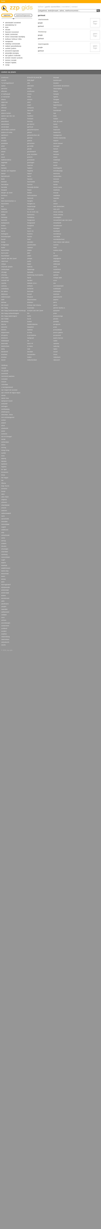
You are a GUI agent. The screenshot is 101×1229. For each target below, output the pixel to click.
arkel (3, 146)
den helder (5, 319)
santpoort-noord (6, 401)
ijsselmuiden (31, 245)
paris (55, 302)
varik (3, 516)
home (3, 1)
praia (55, 327)
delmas (3, 302)
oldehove (56, 261)
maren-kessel (58, 143)
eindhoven (4, 77)
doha (3, 349)
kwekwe (30, 330)
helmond (30, 198)
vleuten (3, 546)
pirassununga (58, 316)
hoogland (30, 225)
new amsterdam (58, 206)
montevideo (57, 176)
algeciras (4, 102)
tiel (2, 480)
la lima (29, 332)
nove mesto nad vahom (61, 242)
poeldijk (56, 321)
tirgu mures (5, 486)
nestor (55, 203)
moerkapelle (57, 168)
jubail (29, 256)
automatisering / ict (10, 25)
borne (3, 231)
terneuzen (4, 472)
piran (55, 313)
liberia (55, 91)
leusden (56, 83)
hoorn (29, 228)
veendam (4, 521)
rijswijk (3, 368)
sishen (3, 420)
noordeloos (57, 234)
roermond (4, 373)
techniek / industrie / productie (14, 58)
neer (54, 201)
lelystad (56, 77)
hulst (29, 239)
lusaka (55, 127)
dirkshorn (4, 338)
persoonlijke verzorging (12, 53)
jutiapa (29, 258)
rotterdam (4, 384)
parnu (55, 305)
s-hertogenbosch (7, 387)
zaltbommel (5, 612)
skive (3, 425)
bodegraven (5, 223)
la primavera (31, 335)
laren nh (30, 343)
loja (54, 113)
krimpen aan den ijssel (35, 310)
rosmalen (4, 379)
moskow (56, 181)
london (55, 118)
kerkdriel (30, 288)
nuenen (55, 245)
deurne (3, 324)
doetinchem (5, 346)
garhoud (30, 127)
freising (30, 121)
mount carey (57, 187)
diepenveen (5, 332)
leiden (29, 357)
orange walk (57, 277)
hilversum (30, 209)
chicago (4, 272)
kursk (29, 319)
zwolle (3, 645)
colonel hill (5, 280)
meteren (56, 154)
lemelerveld (57, 80)
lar (28, 340)
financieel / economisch (12, 32)
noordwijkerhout (59, 239)
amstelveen (5, 124)
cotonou (4, 286)
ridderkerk (56, 357)
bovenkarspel (6, 236)
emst (29, 102)
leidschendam (32, 360)
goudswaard (31, 151)
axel (2, 154)
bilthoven (4, 212)
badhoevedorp (6, 160)
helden (29, 192)
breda (3, 242)
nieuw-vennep (58, 214)
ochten (55, 256)
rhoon (55, 354)
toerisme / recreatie (10, 60)
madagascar (57, 135)
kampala (30, 272)
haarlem (30, 165)
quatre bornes (58, 338)
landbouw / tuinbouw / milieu (13, 39)
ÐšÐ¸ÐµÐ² (30, 80)
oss (54, 283)
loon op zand (57, 121)
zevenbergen (5, 623)
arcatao (4, 140)
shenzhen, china (7, 414)
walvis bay (5, 571)
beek (3, 179)
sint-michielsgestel (7, 417)
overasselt (57, 291)
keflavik (30, 286)
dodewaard (5, 340)
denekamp (4, 321)
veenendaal (5, 524)
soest (3, 431)
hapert (29, 173)
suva (3, 455)
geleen (29, 132)
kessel (29, 294)
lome (55, 116)
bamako (4, 168)
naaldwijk (56, 195)
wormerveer (5, 598)
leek (28, 349)
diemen (3, 330)
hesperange (31, 206)
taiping (3, 458)
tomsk (3, 491)
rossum (3, 381)
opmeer (56, 275)
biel (2, 206)
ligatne (55, 97)
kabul (29, 264)
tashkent (4, 464)
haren (29, 176)
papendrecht (57, 297)
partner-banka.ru (59, 308)
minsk (55, 165)
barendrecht (5, 176)
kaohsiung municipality (35, 275)
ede (28, 83)
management (9, 41)
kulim (29, 316)
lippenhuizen (57, 105)
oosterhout (57, 269)
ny (54, 253)
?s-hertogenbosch (7, 83)
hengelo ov (31, 203)
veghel (3, 527)
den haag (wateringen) (9, 316)
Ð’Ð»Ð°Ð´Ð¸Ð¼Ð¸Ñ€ (34, 77)
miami (55, 157)
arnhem (4, 149)
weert (3, 576)
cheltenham (5, 269)
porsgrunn (56, 324)
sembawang (5, 409)
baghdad (4, 162)
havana (29, 179)
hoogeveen (31, 220)
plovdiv (55, 319)
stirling (3, 447)
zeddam (4, 614)
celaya (3, 264)
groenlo (30, 157)
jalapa (29, 250)
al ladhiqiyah (5, 94)
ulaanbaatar (5, 505)
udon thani (5, 497)
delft (2, 299)
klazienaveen (31, 299)
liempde (56, 94)
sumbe (3, 453)
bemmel (4, 181)
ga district (30, 124)
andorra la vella (6, 132)
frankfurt (30, 116)
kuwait (29, 321)
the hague (4, 477)
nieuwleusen (57, 225)
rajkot (55, 349)
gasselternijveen (33, 129)
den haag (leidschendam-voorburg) (13, 310)
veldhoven (4, 529)
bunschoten (5, 250)
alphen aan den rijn (8, 116)
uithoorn (4, 502)
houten (29, 236)
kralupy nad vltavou (34, 305)
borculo (4, 228)
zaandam (4, 609)
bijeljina (4, 209)
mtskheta (56, 190)
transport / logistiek (10, 62)
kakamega (30, 269)
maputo (55, 140)
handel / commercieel (11, 34)
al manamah (5, 97)
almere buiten (6, 113)
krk (28, 313)
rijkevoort (56, 360)
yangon (3, 606)
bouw (6, 27)
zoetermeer (5, 625)
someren (4, 434)
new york (56, 209)
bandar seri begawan (8, 171)
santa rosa (5, 398)
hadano (29, 168)
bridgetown (5, 245)
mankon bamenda (59, 138)
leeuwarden (31, 354)
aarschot (4, 88)
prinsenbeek (57, 330)
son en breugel (6, 436)
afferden (4, 91)
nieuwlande (57, 223)
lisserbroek (57, 110)
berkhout (4, 195)
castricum (4, 261)
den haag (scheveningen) (10, 313)
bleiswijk (4, 217)
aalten (3, 86)
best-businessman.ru (8, 201)
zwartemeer (5, 639)
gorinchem (31, 143)
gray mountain (32, 154)
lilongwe (56, 99)
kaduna (29, 266)
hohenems (30, 214)
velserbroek (5, 535)
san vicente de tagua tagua (10, 392)
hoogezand (31, 223)
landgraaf (30, 338)
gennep (29, 138)
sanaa (3, 395)
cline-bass (4, 277)
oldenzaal (56, 264)
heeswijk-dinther (33, 187)
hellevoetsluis (32, 195)
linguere (56, 102)
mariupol (56, 146)
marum (55, 149)
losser (55, 124)
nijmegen (56, 228)
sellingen (4, 406)
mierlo (55, 162)
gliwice (29, 140)
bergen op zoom (6, 192)
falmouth (30, 110)
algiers (3, 105)
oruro (55, 280)
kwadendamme (32, 324)
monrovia (56, 173)
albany (3, 99)
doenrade (4, 343)
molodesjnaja (58, 171)
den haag (4, 308)
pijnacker (56, 310)
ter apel (4, 469)
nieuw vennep (58, 212)
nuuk (55, 247)
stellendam (5, 442)
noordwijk (56, 236)
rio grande (4, 371)
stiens (3, 445)
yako (3, 601)
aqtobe (3, 138)
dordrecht (4, 351)
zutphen (4, 634)
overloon (56, 294)
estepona (30, 107)
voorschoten (5, 557)
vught (3, 560)
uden (3, 494)
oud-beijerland (58, 286)
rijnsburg (4, 365)
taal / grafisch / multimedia (12, 55)
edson (29, 88)
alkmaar (4, 107)
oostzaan (56, 272)
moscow (56, 179)
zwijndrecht (5, 642)
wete (3, 582)
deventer (4, 327)
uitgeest (4, 499)
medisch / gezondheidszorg (13, 46)
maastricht (57, 132)
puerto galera (58, 332)
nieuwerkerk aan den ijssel (62, 220)
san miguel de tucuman (9, 390)
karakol (29, 280)
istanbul (30, 247)
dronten (4, 357)
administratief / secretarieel (13, 22)
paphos (55, 299)
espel (29, 105)
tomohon (4, 488)
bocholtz (4, 220)
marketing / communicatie (12, 44)
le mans (30, 346)
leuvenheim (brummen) (61, 86)
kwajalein (30, 327)
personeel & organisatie (12, 51)
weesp (3, 579)
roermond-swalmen (8, 376)
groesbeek (31, 160)
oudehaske (57, 288)
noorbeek (56, 231)
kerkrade (30, 291)
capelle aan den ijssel (9, 258)
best (2, 198)
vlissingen (4, 549)
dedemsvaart (5, 297)
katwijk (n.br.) (32, 283)
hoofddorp (30, 217)
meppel (55, 151)
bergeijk (4, 190)
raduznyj (56, 346)
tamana (3, 461)
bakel (3, 165)
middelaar (56, 160)
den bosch (4, 305)
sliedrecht (4, 428)
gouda (29, 149)
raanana (56, 343)
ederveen (30, 86)
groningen (30, 162)
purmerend (57, 335)
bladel (3, 214)
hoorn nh (30, 231)
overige (7, 65)
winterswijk (5, 593)
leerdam (30, 351)
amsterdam (5, 127)
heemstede (31, 181)
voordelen (66, 7)
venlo (3, 538)
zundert (4, 631)
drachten (4, 354)
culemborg (5, 288)
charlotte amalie (7, 266)
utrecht (3, 80)
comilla (3, 283)
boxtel (3, 239)
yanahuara (5, 604)
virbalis (3, 543)
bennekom (4, 184)
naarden (56, 198)
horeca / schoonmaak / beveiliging (15, 36)
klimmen (30, 302)
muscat (55, 192)
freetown (30, 118)
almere (3, 110)
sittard (3, 423)
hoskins (30, 234)
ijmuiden (30, 242)
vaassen (4, 510)
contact (75, 7)
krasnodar (30, 308)
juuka (29, 261)
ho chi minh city (32, 212)
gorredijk (30, 146)
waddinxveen (5, 568)
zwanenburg (5, 636)
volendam (4, 551)
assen (3, 151)
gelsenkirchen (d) (33, 135)
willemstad (5, 590)
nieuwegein (57, 217)
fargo (29, 113)
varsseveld (5, 519)
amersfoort (5, 121)
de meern (4, 291)
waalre (3, 562)
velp (2, 532)
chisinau (4, 275)
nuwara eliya (57, 250)
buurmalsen (5, 256)
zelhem (3, 620)
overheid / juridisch (10, 48)
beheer (41, 7)
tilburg (3, 483)
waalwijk (4, 565)
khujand (30, 297)
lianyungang (57, 88)
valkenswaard (6, 513)
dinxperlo (4, 335)
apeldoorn (4, 135)
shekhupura (5, 412)
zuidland (4, 628)
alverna (4, 118)
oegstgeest (57, 258)
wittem (3, 595)
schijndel (4, 403)
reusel (55, 351)
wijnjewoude (5, 587)
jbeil (28, 253)
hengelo (30, 201)
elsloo (29, 94)
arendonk (4, 143)
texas (3, 475)
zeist (3, 617)
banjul (3, 173)
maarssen (56, 129)
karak (29, 277)
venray (3, 540)
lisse (55, 107)
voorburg (4, 554)
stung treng (5, 450)
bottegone (4, 234)
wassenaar (5, 573)
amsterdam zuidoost (8, 129)
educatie (7, 29)
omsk (55, 266)
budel (3, 247)
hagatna (30, 171)
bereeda (4, 187)
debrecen (4, 294)
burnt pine (4, 253)
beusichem (5, 203)
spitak (3, 439)
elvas (29, 97)
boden (3, 225)
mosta (55, 184)
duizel (3, 360)
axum (3, 157)
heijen (29, 190)
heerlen (30, 184)
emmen (29, 99)
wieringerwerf (6, 584)
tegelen (4, 466)
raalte (55, 340)
